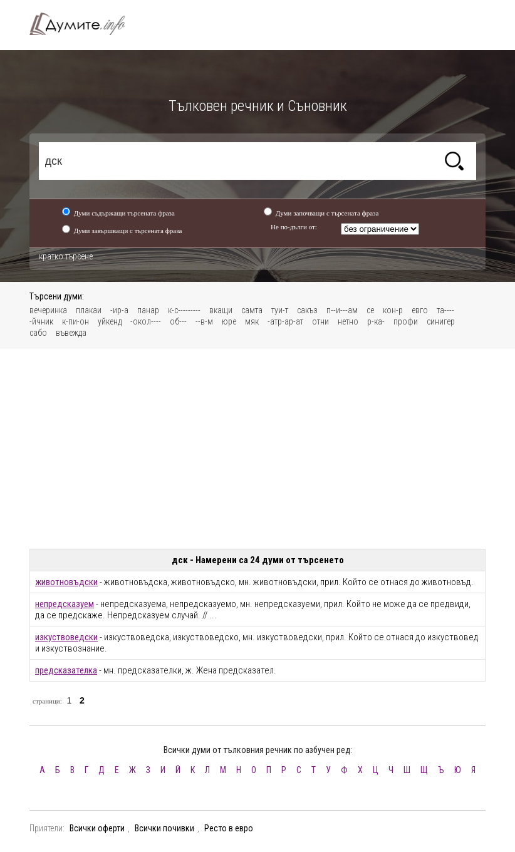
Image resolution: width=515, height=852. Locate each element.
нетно (348, 321)
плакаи (88, 310)
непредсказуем (64, 604)
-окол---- (145, 321)
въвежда (71, 333)
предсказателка (66, 670)
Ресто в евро (228, 828)
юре (229, 321)
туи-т (279, 310)
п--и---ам (342, 310)
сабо (38, 333)
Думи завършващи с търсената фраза (128, 230)
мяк (252, 321)
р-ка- (376, 321)
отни (320, 321)
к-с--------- (184, 310)
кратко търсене (66, 256)
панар (148, 310)
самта (252, 310)
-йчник (41, 321)
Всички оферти (97, 828)
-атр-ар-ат (285, 321)
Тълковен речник (84, 24)
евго (420, 310)
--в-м (204, 321)
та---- (445, 310)
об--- (178, 321)
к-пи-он (75, 321)
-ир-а (119, 310)
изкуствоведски (66, 637)
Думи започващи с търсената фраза (327, 213)
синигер (441, 321)
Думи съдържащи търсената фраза (124, 213)
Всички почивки (164, 828)
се (370, 310)
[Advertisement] (257, 448)
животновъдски (66, 582)
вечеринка (48, 310)
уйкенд (110, 321)
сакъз (307, 310)
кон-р (393, 310)
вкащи (220, 310)
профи (405, 321)
